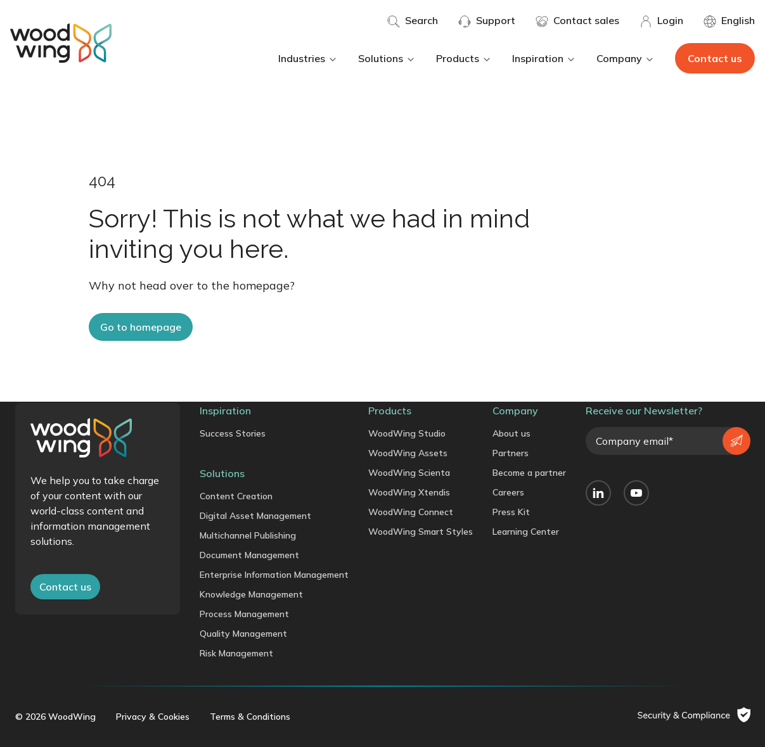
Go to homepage (140, 327)
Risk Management (236, 653)
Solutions (387, 58)
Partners (510, 453)
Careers (508, 492)
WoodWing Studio (407, 433)
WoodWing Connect (410, 512)
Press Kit (511, 512)
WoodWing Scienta (409, 472)
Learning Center (525, 531)
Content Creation (236, 496)
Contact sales (577, 21)
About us (511, 433)
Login (661, 21)
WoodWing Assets (407, 453)
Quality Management (243, 633)
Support (486, 21)
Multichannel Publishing (248, 535)
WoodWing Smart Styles (420, 531)
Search (412, 21)
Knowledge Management (251, 594)
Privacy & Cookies (153, 716)
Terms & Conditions (250, 716)
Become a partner (529, 472)
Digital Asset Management (255, 515)
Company (625, 58)
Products (464, 58)
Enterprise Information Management (274, 574)
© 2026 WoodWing (55, 716)
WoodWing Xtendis (409, 492)
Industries (308, 58)
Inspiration (544, 58)
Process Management (244, 614)
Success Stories (233, 433)
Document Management (249, 555)
